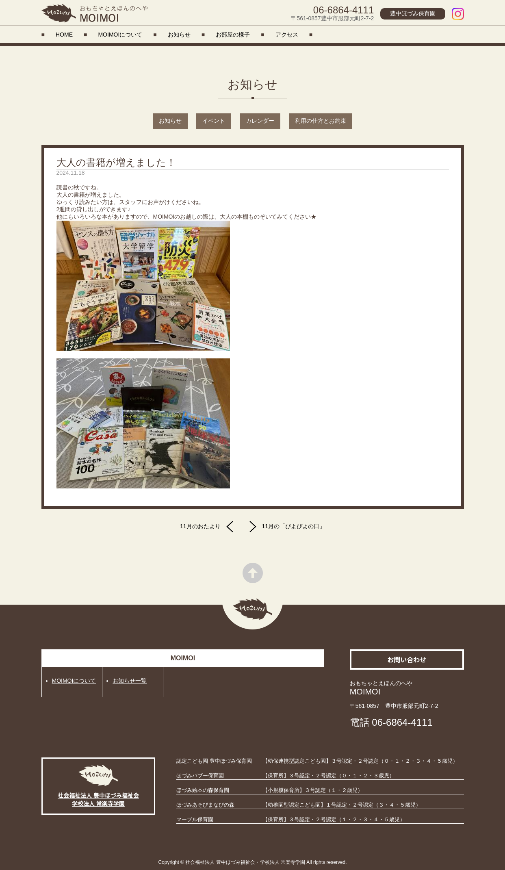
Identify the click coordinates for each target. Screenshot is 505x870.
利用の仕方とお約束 (320, 120)
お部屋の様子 (233, 34)
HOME (64, 34)
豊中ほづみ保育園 (413, 13)
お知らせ (179, 34)
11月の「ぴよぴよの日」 (285, 526)
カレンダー (260, 120)
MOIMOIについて (120, 34)
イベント (213, 120)
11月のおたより (208, 526)
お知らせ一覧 (130, 680)
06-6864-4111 (343, 9)
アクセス (286, 34)
